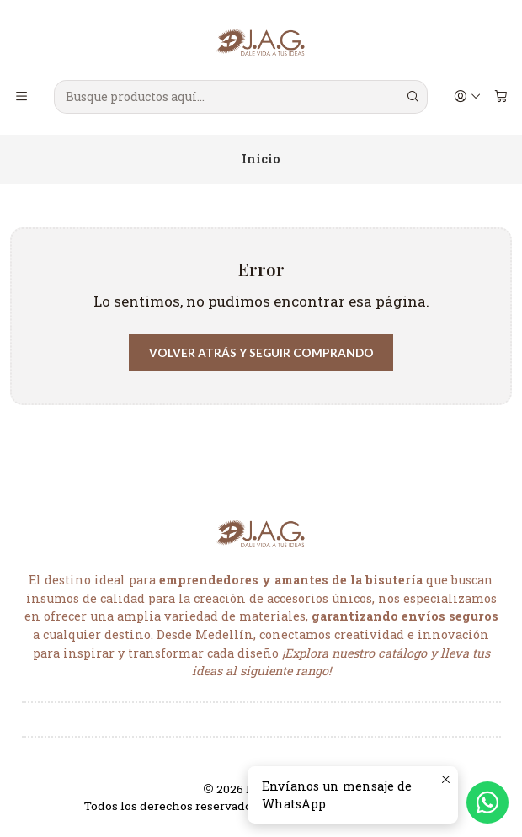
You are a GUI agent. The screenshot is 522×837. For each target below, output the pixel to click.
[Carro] (500, 96)
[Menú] (22, 96)
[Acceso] (467, 96)
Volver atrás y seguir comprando (261, 353)
